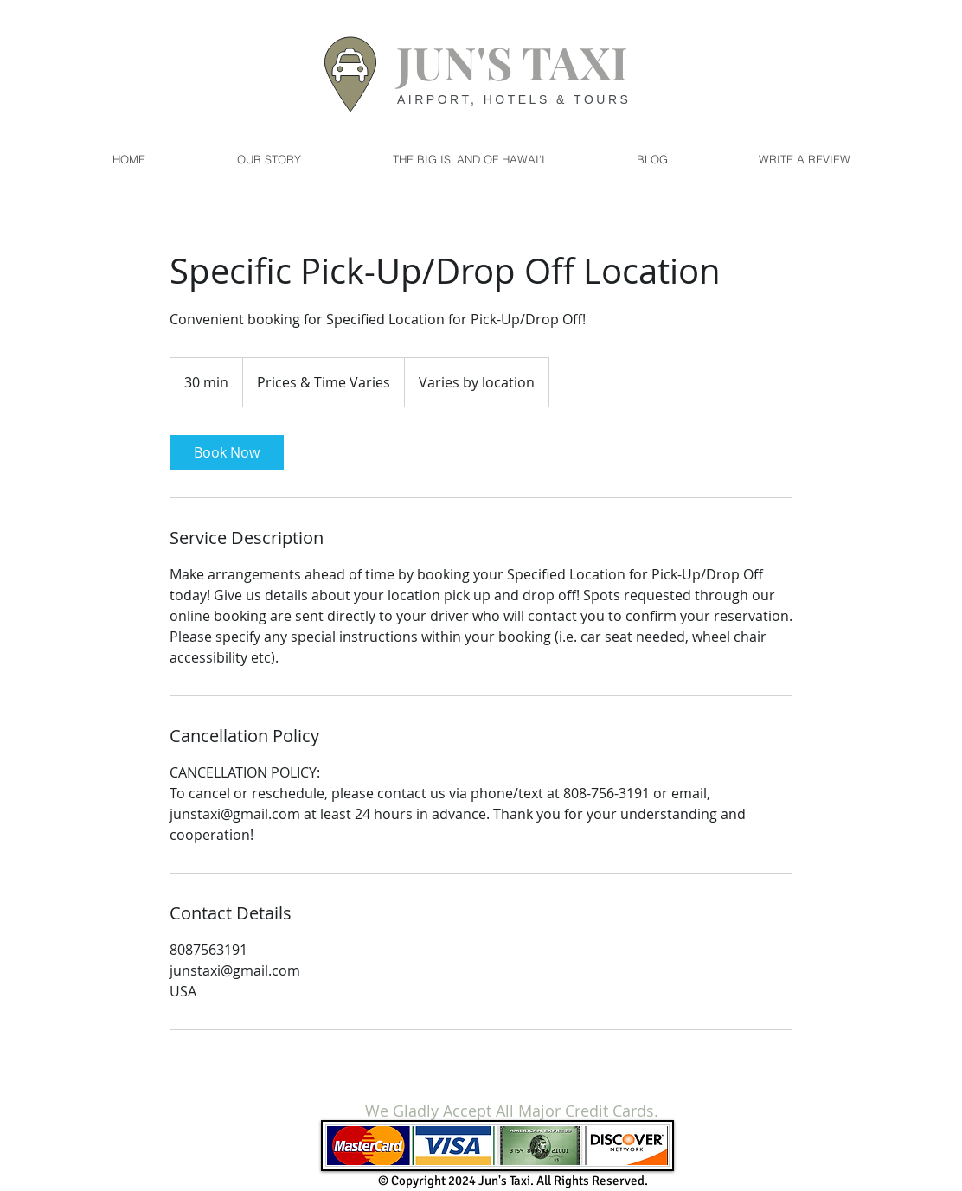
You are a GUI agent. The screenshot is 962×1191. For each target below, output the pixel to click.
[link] (227, 452)
